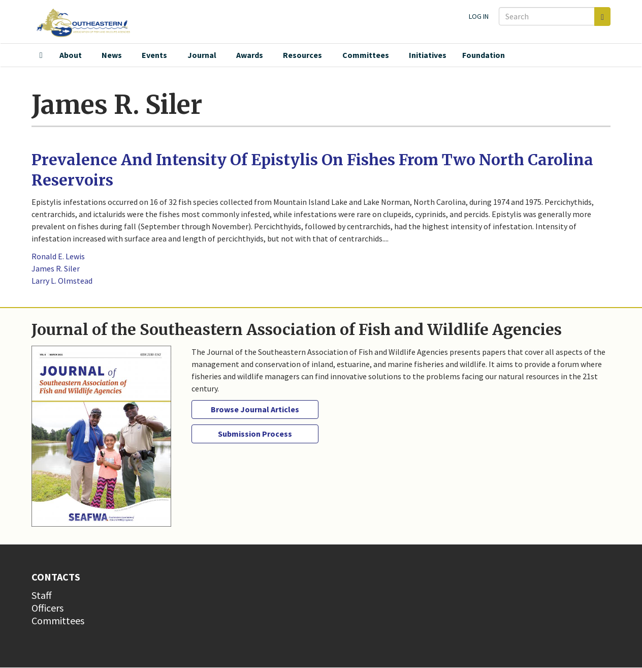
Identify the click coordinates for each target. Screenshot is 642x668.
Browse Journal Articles (255, 409)
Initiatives (427, 55)
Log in (479, 16)
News (112, 55)
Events (154, 55)
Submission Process (255, 434)
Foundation (483, 55)
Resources (302, 55)
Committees (365, 55)
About (70, 55)
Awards (249, 55)
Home (41, 55)
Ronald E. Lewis (58, 256)
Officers (47, 608)
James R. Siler (55, 268)
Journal (201, 55)
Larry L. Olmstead (61, 281)
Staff (41, 595)
